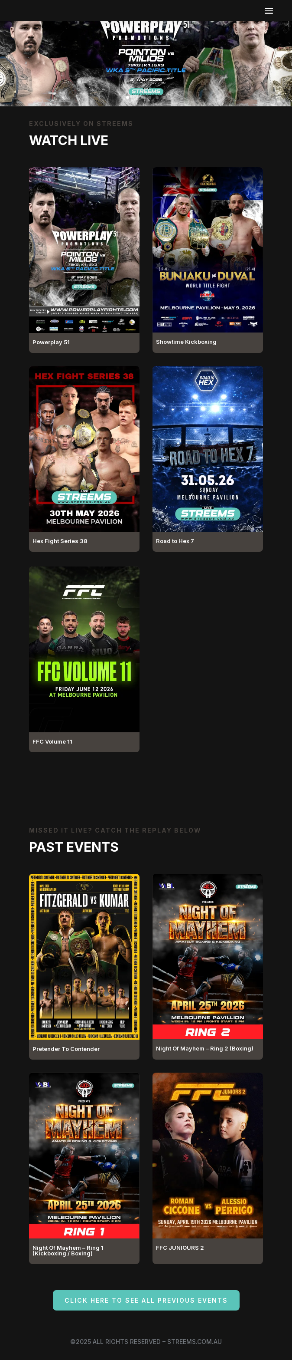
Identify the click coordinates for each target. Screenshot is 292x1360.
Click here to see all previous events (146, 1300)
